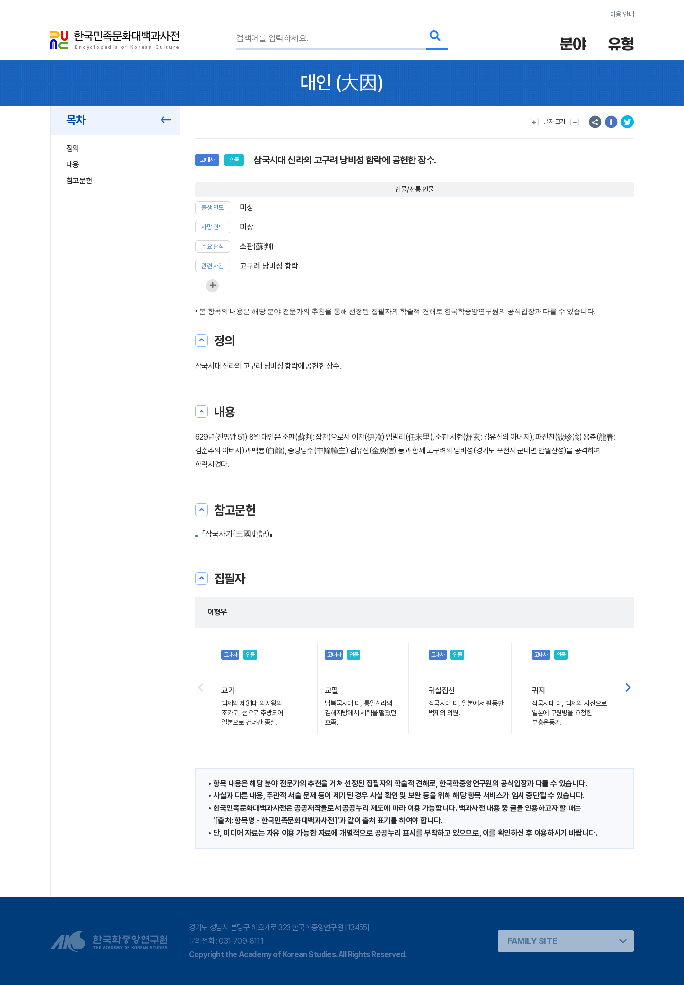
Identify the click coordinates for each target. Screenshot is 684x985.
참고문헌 (79, 180)
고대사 (207, 159)
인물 (234, 159)
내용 (72, 164)
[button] (628, 688)
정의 (72, 148)
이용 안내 (622, 14)
